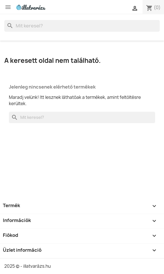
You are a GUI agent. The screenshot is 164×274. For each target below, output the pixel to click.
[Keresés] (82, 26)
